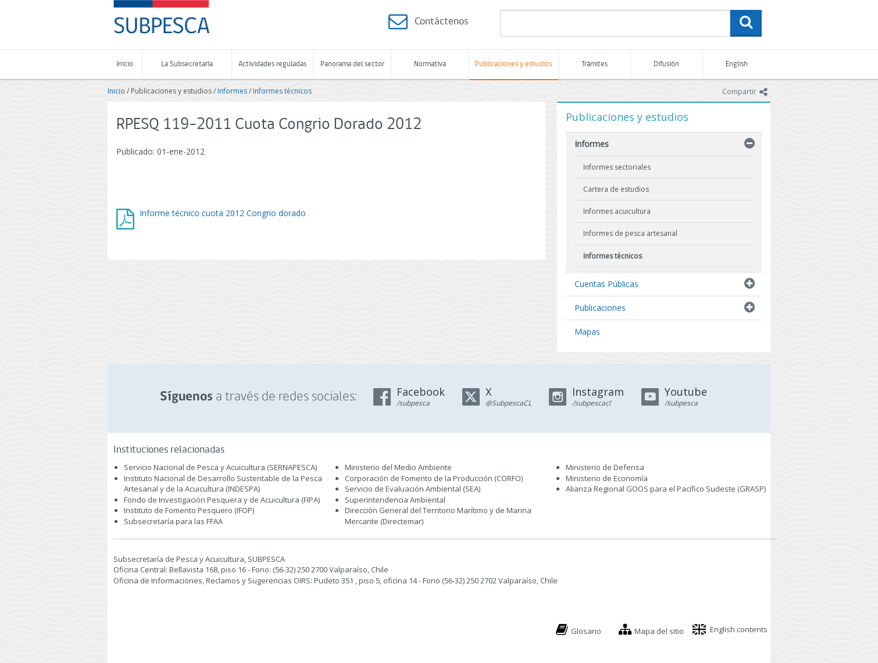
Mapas (587, 331)
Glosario (586, 631)
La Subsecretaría (187, 64)
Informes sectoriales (617, 167)
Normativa (430, 64)
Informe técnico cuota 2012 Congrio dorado (223, 212)
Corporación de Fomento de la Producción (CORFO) (434, 478)
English (737, 64)
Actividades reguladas (272, 64)
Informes (232, 91)
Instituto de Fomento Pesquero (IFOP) (189, 510)
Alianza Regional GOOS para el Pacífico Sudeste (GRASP (665, 488)
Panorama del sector (352, 64)
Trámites (594, 64)
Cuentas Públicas (606, 283)
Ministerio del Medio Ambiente (398, 467)
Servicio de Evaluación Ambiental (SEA (412, 488)
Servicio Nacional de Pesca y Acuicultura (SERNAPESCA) (220, 467)
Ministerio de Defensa (605, 467)
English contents (739, 629)
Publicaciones (600, 307)
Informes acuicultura (617, 211)
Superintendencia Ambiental (395, 499)
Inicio (124, 64)
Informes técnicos (282, 91)
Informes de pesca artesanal (630, 233)
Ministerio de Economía (607, 478)
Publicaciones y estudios (513, 64)
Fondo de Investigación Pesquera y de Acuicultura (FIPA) (222, 499)
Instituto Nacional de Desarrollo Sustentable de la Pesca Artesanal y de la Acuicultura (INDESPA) (223, 483)
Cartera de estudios (616, 189)
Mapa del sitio (659, 631)
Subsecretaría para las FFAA (173, 521)
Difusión (666, 64)
